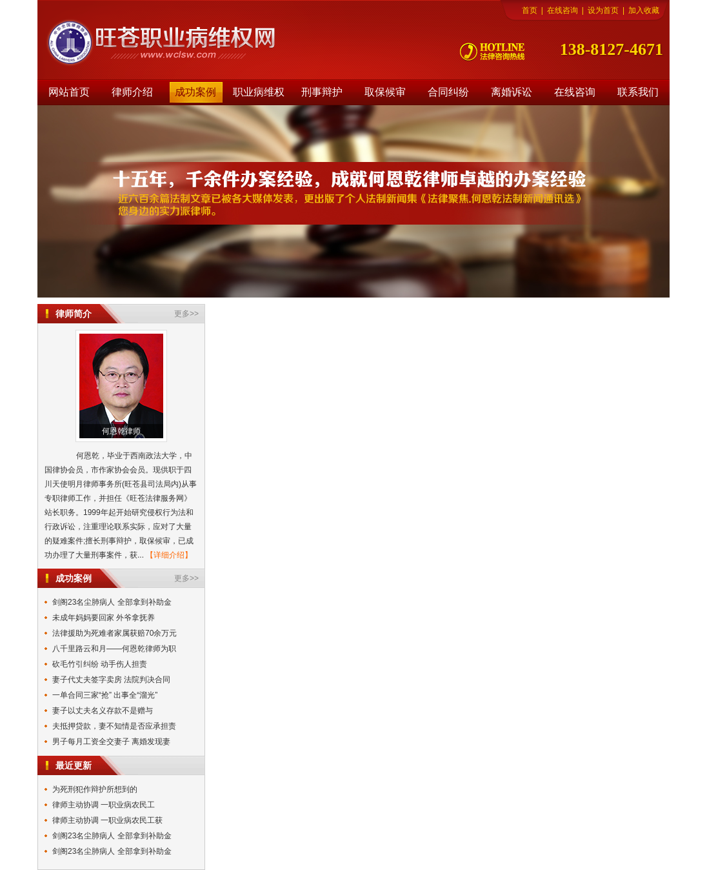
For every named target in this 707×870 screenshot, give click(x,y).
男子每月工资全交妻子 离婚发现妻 (111, 741)
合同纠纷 (448, 91)
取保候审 (385, 91)
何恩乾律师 (121, 431)
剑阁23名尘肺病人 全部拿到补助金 (112, 602)
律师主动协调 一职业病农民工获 (107, 820)
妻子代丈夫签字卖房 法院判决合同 (111, 679)
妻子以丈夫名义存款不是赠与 (102, 710)
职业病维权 (258, 91)
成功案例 (195, 91)
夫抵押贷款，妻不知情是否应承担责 (114, 726)
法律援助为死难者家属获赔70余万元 (114, 633)
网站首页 (69, 91)
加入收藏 (643, 10)
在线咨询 (562, 10)
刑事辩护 (322, 91)
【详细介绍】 (169, 555)
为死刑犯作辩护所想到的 (94, 789)
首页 (529, 10)
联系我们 (638, 91)
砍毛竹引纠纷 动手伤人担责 (99, 664)
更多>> (186, 313)
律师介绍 (132, 91)
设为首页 (603, 10)
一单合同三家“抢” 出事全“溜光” (104, 695)
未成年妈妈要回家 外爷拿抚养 (103, 617)
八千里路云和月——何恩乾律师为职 (114, 648)
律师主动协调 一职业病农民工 (103, 804)
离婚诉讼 (511, 91)
